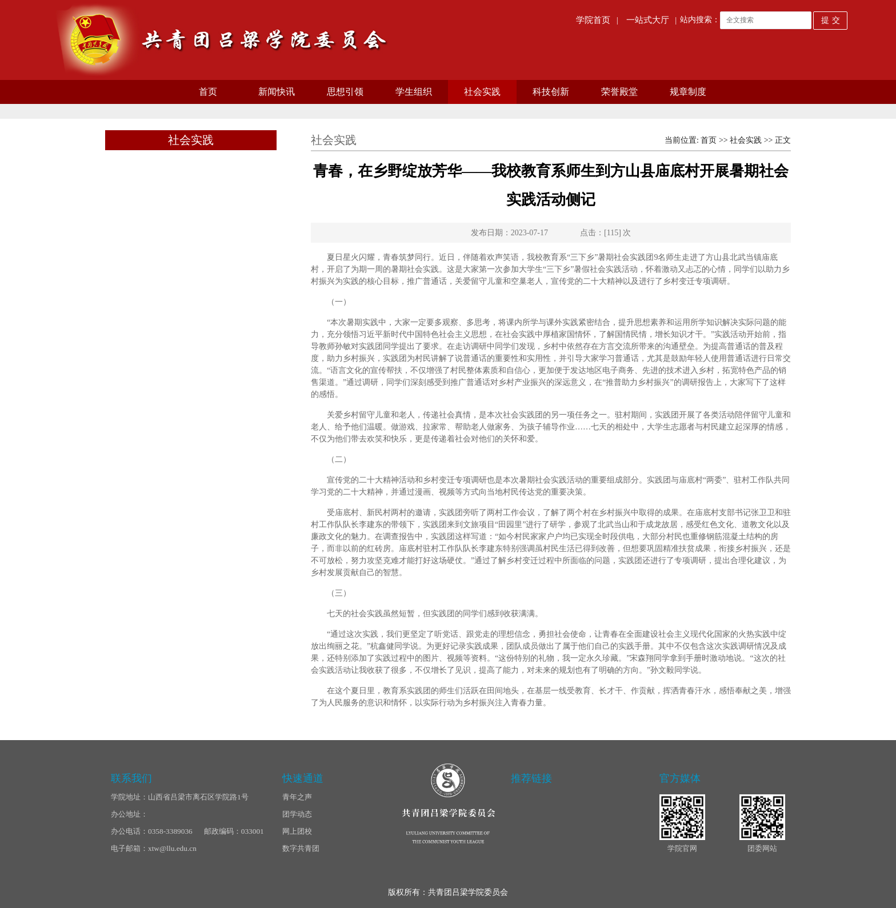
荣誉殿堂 (619, 92)
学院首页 (593, 20)
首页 (208, 92)
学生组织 (413, 92)
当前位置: (683, 140)
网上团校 (297, 831)
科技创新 (551, 92)
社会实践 (482, 92)
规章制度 (688, 92)
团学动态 (297, 814)
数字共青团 (300, 848)
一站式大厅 (647, 20)
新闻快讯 (276, 92)
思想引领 (345, 92)
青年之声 (297, 797)
